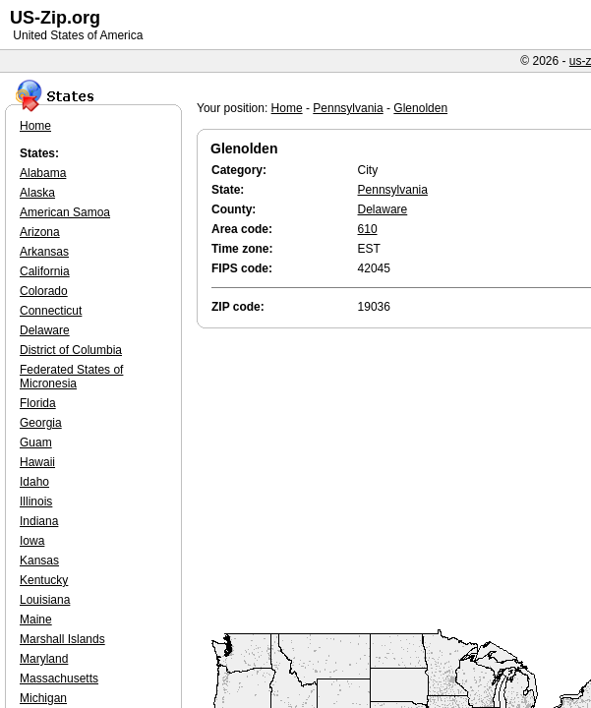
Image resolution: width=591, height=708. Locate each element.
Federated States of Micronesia (71, 376)
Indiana (39, 521)
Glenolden (420, 108)
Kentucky (44, 580)
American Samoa (65, 212)
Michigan (43, 698)
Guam (36, 442)
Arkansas (44, 252)
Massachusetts (59, 678)
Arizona (40, 232)
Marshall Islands (62, 639)
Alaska (37, 193)
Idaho (34, 482)
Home (287, 108)
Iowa (32, 541)
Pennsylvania (348, 108)
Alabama (43, 173)
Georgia (41, 423)
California (45, 271)
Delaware (383, 209)
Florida (38, 403)
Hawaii (37, 462)
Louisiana (45, 600)
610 (368, 229)
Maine (36, 619)
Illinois (36, 501)
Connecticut (51, 311)
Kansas (39, 560)
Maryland (44, 659)
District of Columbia (71, 350)
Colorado (44, 291)
